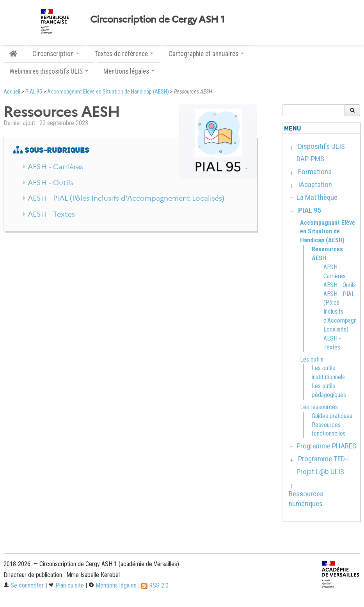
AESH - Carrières (55, 166)
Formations (315, 171)
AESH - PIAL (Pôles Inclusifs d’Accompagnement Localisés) (126, 198)
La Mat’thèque (317, 197)
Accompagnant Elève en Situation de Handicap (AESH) (108, 91)
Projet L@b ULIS (320, 471)
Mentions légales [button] (128, 71)
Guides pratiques (332, 416)
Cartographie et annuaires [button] (206, 54)
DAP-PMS (310, 158)
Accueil (12, 91)
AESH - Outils (50, 182)
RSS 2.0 (155, 585)
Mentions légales (113, 585)
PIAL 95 (33, 91)
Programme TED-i (323, 458)
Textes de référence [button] (123, 54)
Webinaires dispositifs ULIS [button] (48, 71)
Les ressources (319, 407)
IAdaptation (315, 184)
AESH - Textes (51, 214)
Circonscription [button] (55, 54)
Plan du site (66, 585)
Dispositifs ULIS (321, 146)
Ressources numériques (306, 498)
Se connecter (24, 585)
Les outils (311, 359)
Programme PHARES (326, 445)
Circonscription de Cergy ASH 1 (157, 19)
